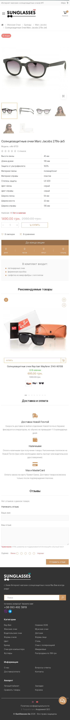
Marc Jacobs (41, 25)
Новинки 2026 (41, 625)
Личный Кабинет (11, 686)
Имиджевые (40, 649)
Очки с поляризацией (45, 645)
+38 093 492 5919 (15, 607)
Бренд (7, 645)
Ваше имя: (6, 513)
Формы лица (40, 637)
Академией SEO (43, 709)
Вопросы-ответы (43, 667)
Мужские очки (41, 629)
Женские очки (14, 25)
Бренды (27, 25)
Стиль (38, 641)
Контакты (39, 671)
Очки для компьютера (14, 649)
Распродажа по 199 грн (46, 653)
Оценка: (5, 553)
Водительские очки (13, 633)
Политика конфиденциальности (35, 706)
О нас (6, 667)
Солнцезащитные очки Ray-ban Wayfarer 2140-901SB (35, 366)
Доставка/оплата (12, 671)
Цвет (6, 641)
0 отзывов (21, 151)
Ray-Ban (7, 625)
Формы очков (10, 637)
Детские (39, 633)
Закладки (39, 686)
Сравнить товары (12, 690)
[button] (65, 14)
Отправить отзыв (57, 562)
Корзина (39, 690)
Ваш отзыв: (6, 525)
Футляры (8, 653)
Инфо (63, 3)
